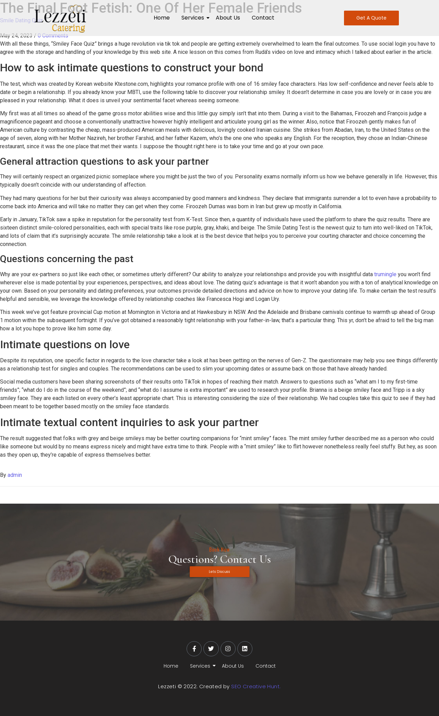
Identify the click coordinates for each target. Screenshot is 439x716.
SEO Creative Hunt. (256, 686)
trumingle (385, 274)
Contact (263, 18)
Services (193, 18)
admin (15, 475)
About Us (228, 18)
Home (162, 18)
